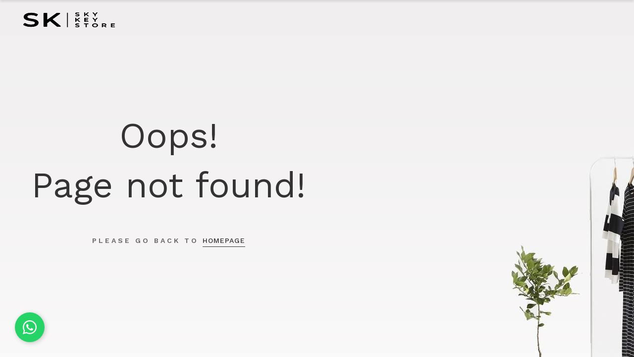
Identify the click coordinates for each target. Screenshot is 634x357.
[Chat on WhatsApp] (30, 327)
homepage (224, 240)
